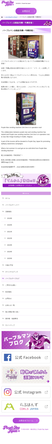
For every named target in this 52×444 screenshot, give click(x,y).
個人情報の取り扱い (12, 312)
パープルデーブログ (12, 278)
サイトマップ (10, 325)
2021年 (9, 232)
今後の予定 (9, 265)
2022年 (9, 238)
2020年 (9, 225)
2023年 (9, 245)
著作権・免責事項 (11, 318)
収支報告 (8, 292)
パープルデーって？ (12, 205)
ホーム (7, 198)
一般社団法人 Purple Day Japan (38, 429)
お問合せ (8, 298)
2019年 (9, 218)
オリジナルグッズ (11, 272)
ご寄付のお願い (10, 285)
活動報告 (8, 211)
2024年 (9, 252)
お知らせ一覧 (10, 305)
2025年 (9, 258)
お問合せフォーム (26, 420)
